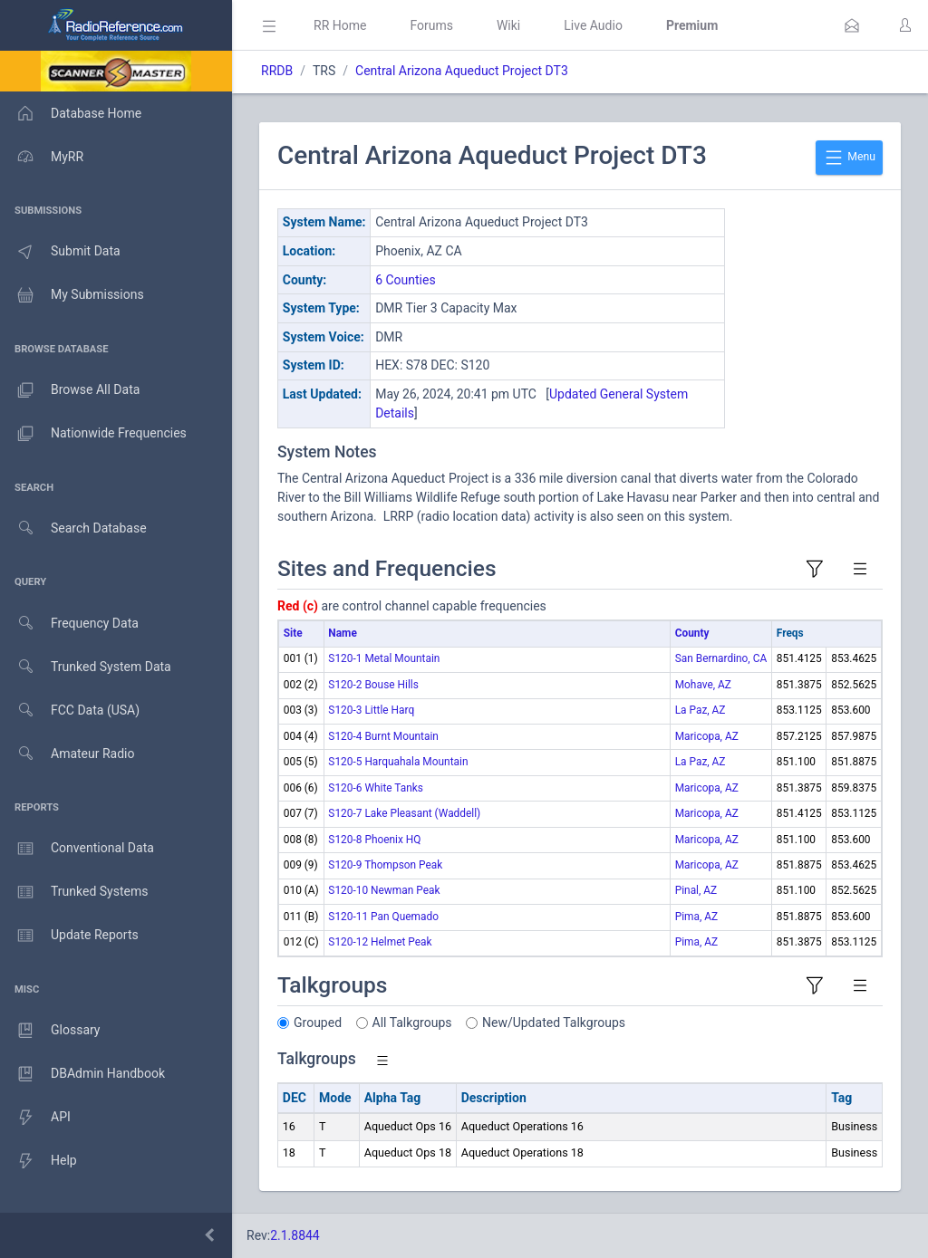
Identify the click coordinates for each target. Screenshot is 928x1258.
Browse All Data (70, 390)
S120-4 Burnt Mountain (383, 736)
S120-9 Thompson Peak (385, 865)
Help (38, 1161)
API (35, 1117)
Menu (849, 157)
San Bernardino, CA (721, 658)
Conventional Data (77, 848)
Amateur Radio (67, 754)
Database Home (70, 113)
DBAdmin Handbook (82, 1074)
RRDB (277, 70)
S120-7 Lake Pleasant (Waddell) (404, 813)
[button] (851, 25)
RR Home (340, 25)
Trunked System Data (85, 667)
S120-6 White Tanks (375, 788)
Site (293, 633)
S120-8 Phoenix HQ (374, 839)
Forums (431, 25)
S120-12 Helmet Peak (379, 942)
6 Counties (405, 280)
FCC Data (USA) (70, 710)
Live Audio (593, 25)
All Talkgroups (412, 1022)
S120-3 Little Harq (371, 710)
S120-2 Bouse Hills (373, 684)
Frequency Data (69, 623)
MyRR (41, 157)
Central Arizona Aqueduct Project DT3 (461, 70)
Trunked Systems (74, 892)
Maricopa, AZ (707, 736)
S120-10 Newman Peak (384, 890)
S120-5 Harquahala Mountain (398, 761)
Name (342, 633)
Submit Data (60, 252)
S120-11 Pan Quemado (383, 916)
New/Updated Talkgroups (553, 1022)
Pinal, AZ (696, 890)
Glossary (50, 1031)
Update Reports (69, 935)
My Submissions (72, 295)
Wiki (508, 25)
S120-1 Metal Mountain (384, 658)
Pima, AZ (696, 916)
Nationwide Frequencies (93, 434)
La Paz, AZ (700, 710)
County (692, 633)
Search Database (73, 528)
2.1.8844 (295, 1235)
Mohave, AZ (703, 684)
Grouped (318, 1022)
